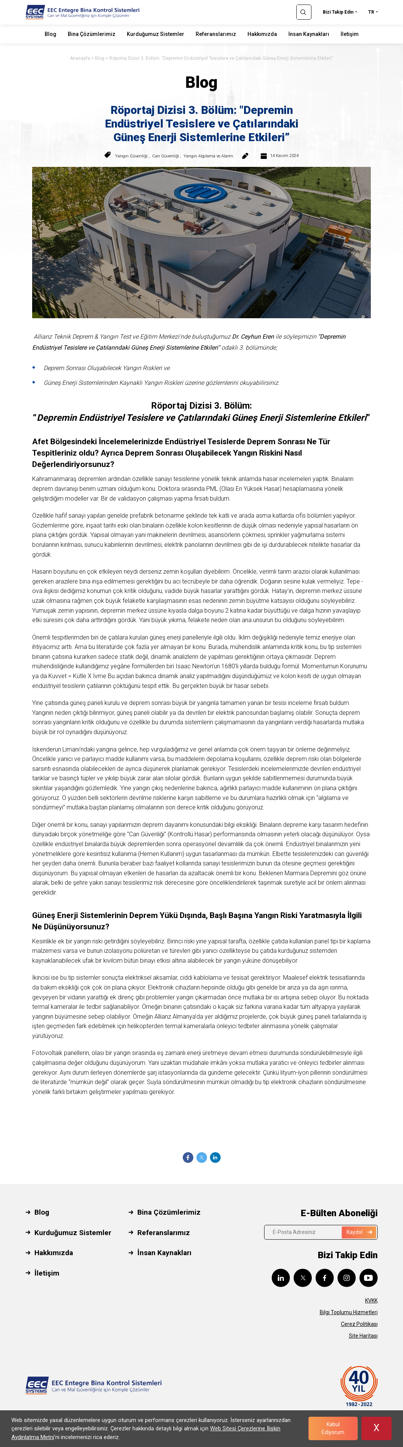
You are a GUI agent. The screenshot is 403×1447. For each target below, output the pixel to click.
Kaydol (359, 1232)
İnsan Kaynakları (308, 34)
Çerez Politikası (359, 1324)
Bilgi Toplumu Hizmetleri (349, 1312)
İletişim (350, 34)
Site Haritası (363, 1336)
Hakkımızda (262, 34)
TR (371, 12)
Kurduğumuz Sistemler (155, 34)
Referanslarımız (216, 34)
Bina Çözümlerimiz (91, 34)
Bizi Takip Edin (338, 12)
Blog (50, 34)
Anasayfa (80, 58)
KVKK (371, 1301)
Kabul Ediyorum (333, 1428)
